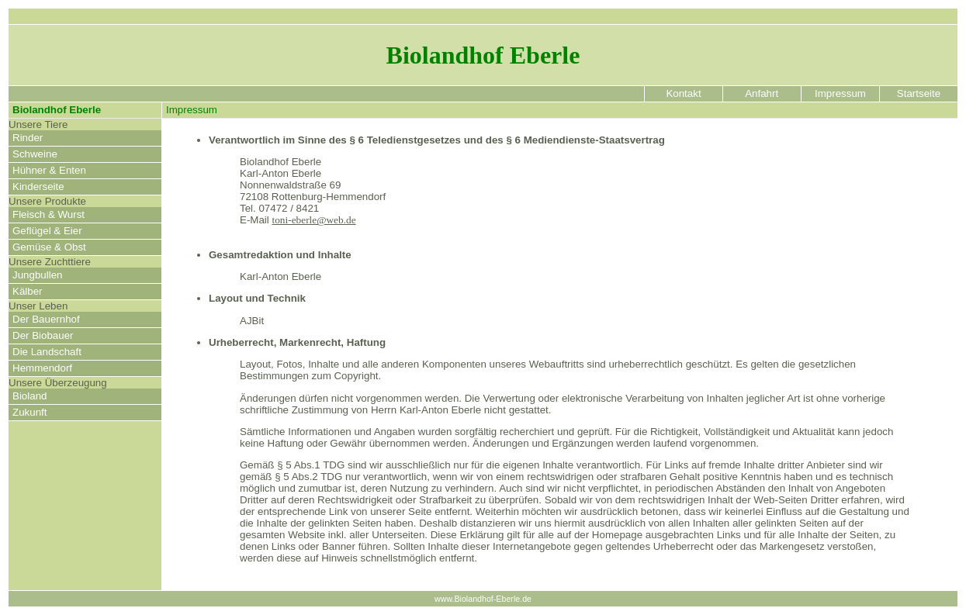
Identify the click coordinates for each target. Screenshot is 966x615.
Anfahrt (761, 93)
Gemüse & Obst (49, 247)
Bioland (29, 396)
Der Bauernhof (46, 319)
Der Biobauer (43, 335)
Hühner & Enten (49, 170)
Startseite (918, 93)
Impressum (840, 93)
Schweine (34, 154)
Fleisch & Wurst (48, 214)
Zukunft (29, 412)
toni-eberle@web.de (313, 220)
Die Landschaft (46, 352)
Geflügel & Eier (47, 231)
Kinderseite (38, 186)
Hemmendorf (42, 368)
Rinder (27, 137)
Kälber (27, 291)
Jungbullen (37, 275)
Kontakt (683, 93)
